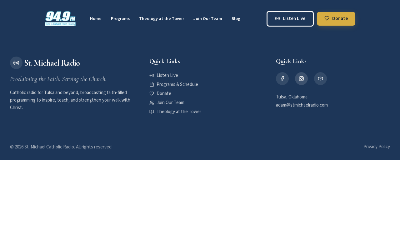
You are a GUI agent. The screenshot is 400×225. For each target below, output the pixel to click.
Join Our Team (207, 19)
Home (96, 19)
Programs (120, 19)
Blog (236, 19)
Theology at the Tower (161, 19)
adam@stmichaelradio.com (302, 105)
